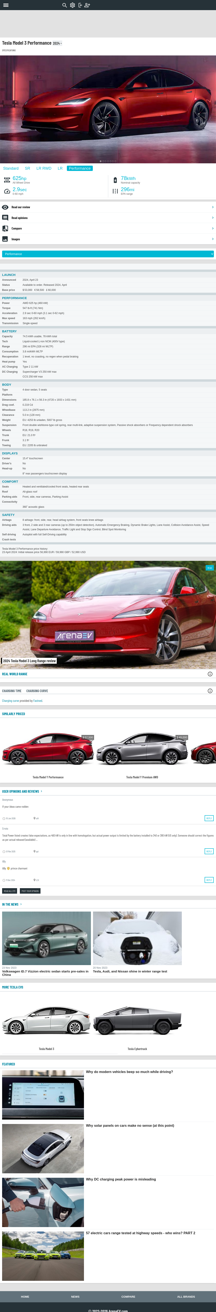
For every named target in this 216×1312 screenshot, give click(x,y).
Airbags (7, 519)
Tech (5, 341)
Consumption (10, 351)
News (75, 1296)
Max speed (8, 318)
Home (25, 1296)
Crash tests (9, 539)
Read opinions (113, 217)
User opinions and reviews (22, 791)
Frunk (5, 440)
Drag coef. (8, 404)
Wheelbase (8, 409)
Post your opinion (30, 890)
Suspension (9, 425)
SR (27, 168)
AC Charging (10, 366)
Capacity (7, 336)
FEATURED (8, 1064)
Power (6, 303)
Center (6, 458)
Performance (80, 168)
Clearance (8, 415)
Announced (9, 279)
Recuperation (10, 356)
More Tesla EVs (12, 987)
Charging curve (10, 700)
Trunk (5, 435)
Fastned (37, 700)
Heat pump (8, 361)
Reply (209, 818)
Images (113, 239)
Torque (6, 308)
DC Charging (10, 371)
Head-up (7, 468)
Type (5, 389)
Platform (7, 394)
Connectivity (9, 501)
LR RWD (43, 168)
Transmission (10, 323)
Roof (5, 491)
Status (6, 284)
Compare (113, 228)
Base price (8, 290)
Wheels (6, 430)
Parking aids (9, 496)
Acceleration (9, 313)
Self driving (9, 534)
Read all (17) (9, 890)
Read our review (113, 207)
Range (6, 346)
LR (60, 168)
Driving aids (9, 525)
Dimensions (9, 399)
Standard (11, 168)
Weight (6, 420)
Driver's (6, 463)
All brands (186, 1296)
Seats (5, 486)
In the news (12, 904)
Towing (6, 445)
